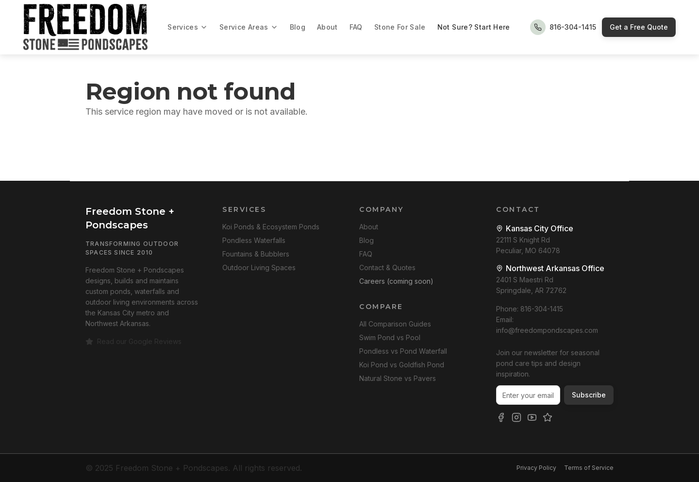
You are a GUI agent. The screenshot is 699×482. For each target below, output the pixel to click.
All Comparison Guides (395, 324)
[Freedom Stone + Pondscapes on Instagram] (516, 417)
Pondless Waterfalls (253, 240)
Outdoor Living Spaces (259, 267)
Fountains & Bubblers (255, 254)
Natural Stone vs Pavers (397, 378)
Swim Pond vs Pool (389, 337)
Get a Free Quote (639, 27)
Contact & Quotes (387, 267)
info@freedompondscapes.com (547, 330)
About (327, 27)
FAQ (356, 27)
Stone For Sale (400, 27)
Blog (297, 27)
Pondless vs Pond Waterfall (403, 351)
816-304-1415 (541, 309)
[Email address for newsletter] (528, 395)
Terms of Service (589, 467)
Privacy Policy (536, 467)
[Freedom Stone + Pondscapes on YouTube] (532, 417)
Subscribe (589, 395)
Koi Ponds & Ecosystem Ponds (270, 227)
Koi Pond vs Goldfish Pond (401, 365)
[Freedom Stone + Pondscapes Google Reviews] (547, 417)
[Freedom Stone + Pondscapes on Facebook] (501, 417)
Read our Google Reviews (133, 341)
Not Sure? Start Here (473, 27)
